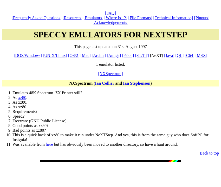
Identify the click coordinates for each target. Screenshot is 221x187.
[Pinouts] (202, 18)
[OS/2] (74, 55)
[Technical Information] (173, 18)
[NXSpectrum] (110, 73)
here (49, 144)
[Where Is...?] (116, 18)
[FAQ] (110, 13)
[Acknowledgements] (110, 22)
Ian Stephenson (136, 83)
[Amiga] (114, 55)
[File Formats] (140, 18)
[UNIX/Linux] (55, 55)
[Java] (169, 55)
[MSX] (201, 55)
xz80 (22, 97)
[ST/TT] (142, 55)
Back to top (209, 153)
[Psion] (128, 55)
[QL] (179, 55)
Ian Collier (104, 83)
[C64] (189, 55)
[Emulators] (93, 18)
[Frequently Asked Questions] (37, 18)
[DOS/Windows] (28, 55)
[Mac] (86, 55)
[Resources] (72, 18)
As (15, 97)
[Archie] (99, 55)
